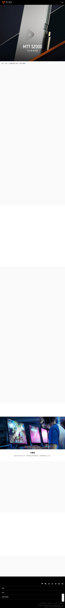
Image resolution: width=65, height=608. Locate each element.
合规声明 (49, 603)
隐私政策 (61, 603)
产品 (6, 63)
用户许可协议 (43, 603)
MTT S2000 (22, 63)
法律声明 (55, 603)
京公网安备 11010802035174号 (44, 605)
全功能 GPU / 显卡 (13, 63)
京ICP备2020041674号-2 (57, 605)
